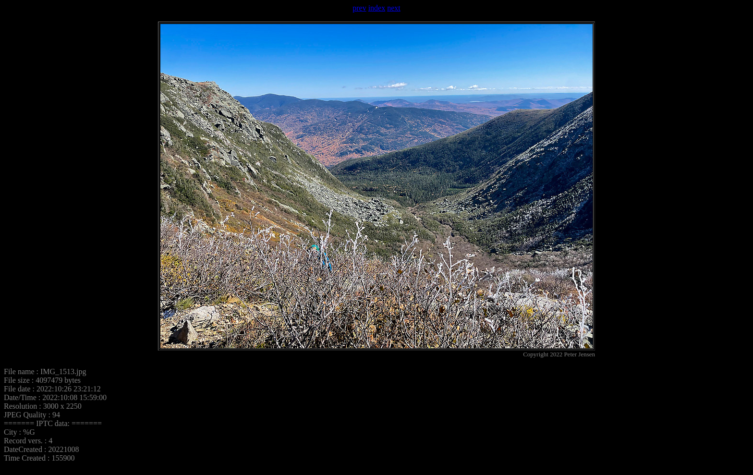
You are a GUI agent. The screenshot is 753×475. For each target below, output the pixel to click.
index (377, 8)
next (394, 8)
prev (359, 8)
